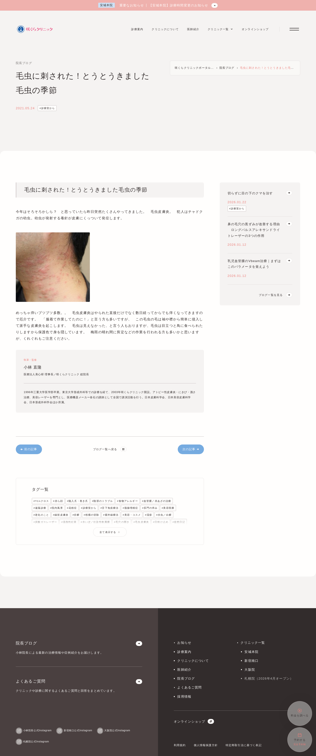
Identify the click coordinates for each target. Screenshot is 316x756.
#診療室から (47, 108)
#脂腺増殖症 (130, 508)
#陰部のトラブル (102, 501)
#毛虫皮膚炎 (141, 522)
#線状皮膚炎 (60, 514)
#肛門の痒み (150, 508)
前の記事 (28, 449)
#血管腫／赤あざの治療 (156, 501)
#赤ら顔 (58, 501)
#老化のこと (41, 514)
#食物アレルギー (127, 501)
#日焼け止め (160, 522)
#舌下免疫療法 (109, 508)
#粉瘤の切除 (91, 514)
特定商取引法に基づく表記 (244, 745)
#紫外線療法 (110, 514)
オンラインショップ (194, 721)
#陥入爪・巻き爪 (77, 501)
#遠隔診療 (40, 508)
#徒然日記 (179, 522)
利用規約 (180, 745)
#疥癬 (76, 514)
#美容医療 (168, 508)
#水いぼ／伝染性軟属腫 (95, 522)
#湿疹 (148, 514)
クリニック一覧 (252, 643)
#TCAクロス (41, 501)
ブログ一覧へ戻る (110, 449)
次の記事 (190, 449)
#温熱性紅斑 (69, 522)
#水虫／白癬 (164, 514)
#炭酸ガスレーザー (45, 522)
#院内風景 (56, 508)
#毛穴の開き (121, 522)
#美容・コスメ (132, 514)
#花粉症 (72, 508)
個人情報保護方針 (206, 745)
